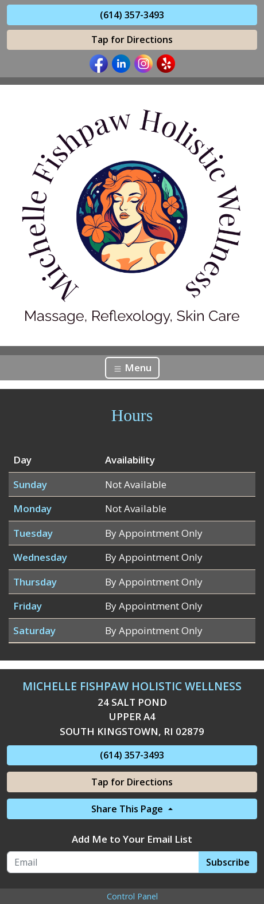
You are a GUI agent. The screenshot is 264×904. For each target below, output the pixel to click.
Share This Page (128, 809)
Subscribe (228, 862)
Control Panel (132, 896)
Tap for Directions (132, 39)
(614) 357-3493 (132, 15)
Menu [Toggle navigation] (132, 367)
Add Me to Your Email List (132, 839)
